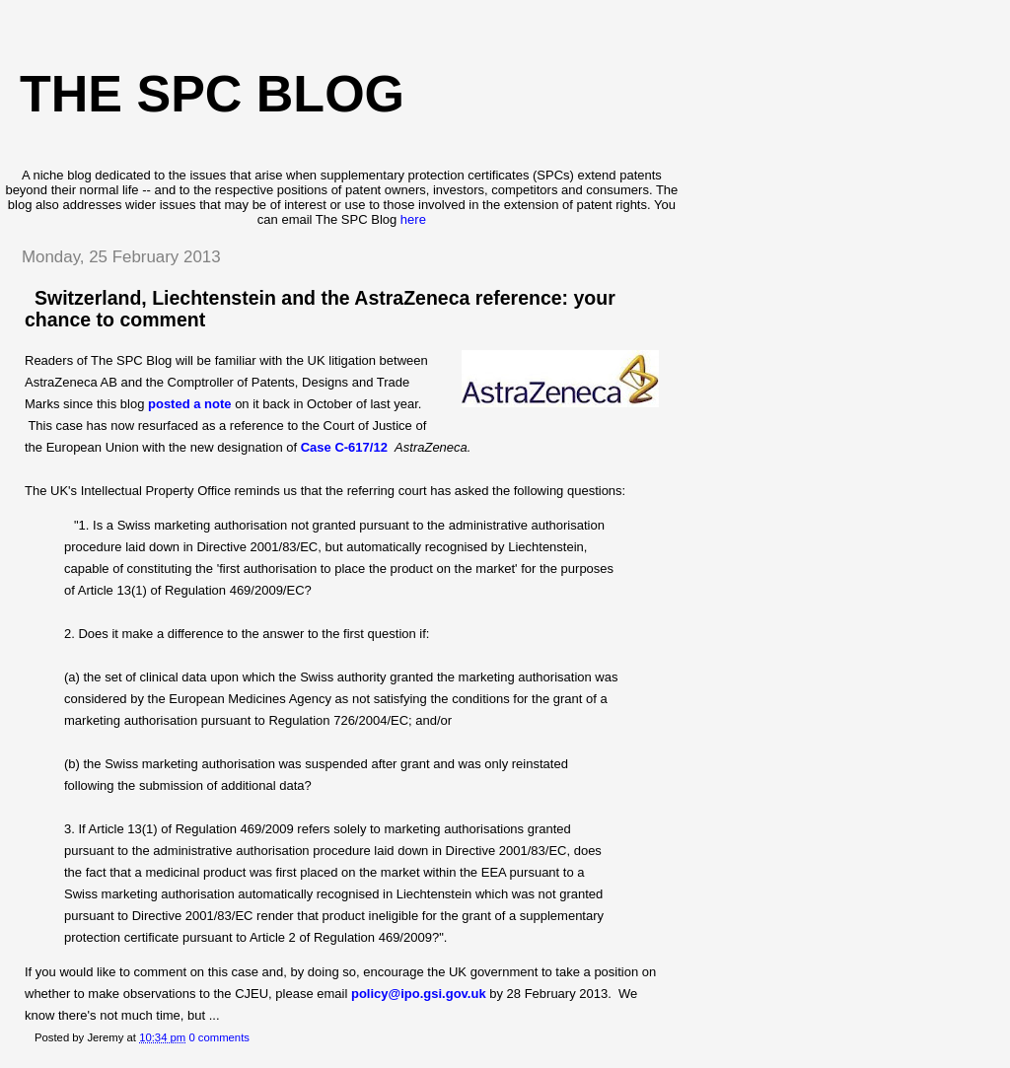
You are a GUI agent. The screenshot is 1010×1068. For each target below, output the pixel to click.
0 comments (219, 1037)
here (413, 219)
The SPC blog (212, 93)
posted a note (190, 403)
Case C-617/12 (346, 447)
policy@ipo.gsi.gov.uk (418, 993)
